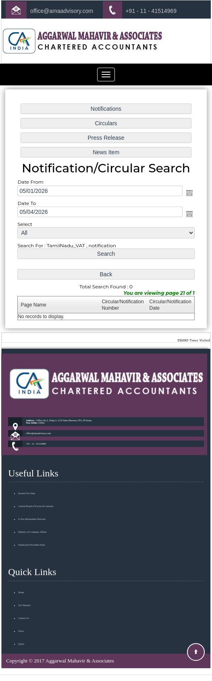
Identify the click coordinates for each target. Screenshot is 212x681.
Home (21, 566)
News (21, 605)
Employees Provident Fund (31, 519)
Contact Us (23, 592)
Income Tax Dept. (26, 468)
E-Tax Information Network (32, 494)
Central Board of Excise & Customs (35, 481)
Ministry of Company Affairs (32, 506)
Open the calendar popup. (181, 194)
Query (21, 618)
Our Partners (24, 579)
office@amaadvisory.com (61, 11)
